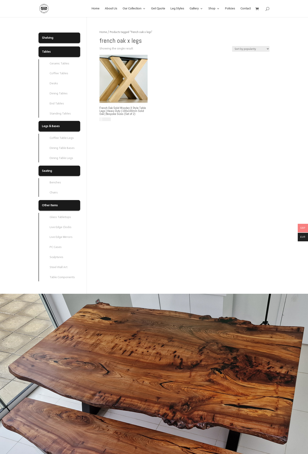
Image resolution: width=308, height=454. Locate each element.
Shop (211, 8)
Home (95, 8)
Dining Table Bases (62, 148)
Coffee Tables (59, 73)
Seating (47, 171)
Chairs (54, 192)
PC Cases (56, 247)
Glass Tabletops (60, 217)
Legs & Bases (51, 126)
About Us (111, 8)
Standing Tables (60, 113)
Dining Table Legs (61, 158)
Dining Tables (59, 93)
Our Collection (132, 8)
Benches (55, 182)
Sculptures (56, 257)
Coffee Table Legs (62, 138)
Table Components (62, 277)
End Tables (57, 103)
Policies (230, 8)
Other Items (50, 205)
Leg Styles (177, 8)
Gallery (194, 8)
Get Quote (158, 8)
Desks (54, 83)
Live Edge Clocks (60, 227)
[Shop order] (251, 49)
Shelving (47, 38)
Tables (46, 51)
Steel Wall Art (58, 267)
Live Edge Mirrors (61, 237)
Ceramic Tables (59, 63)
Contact (245, 8)
